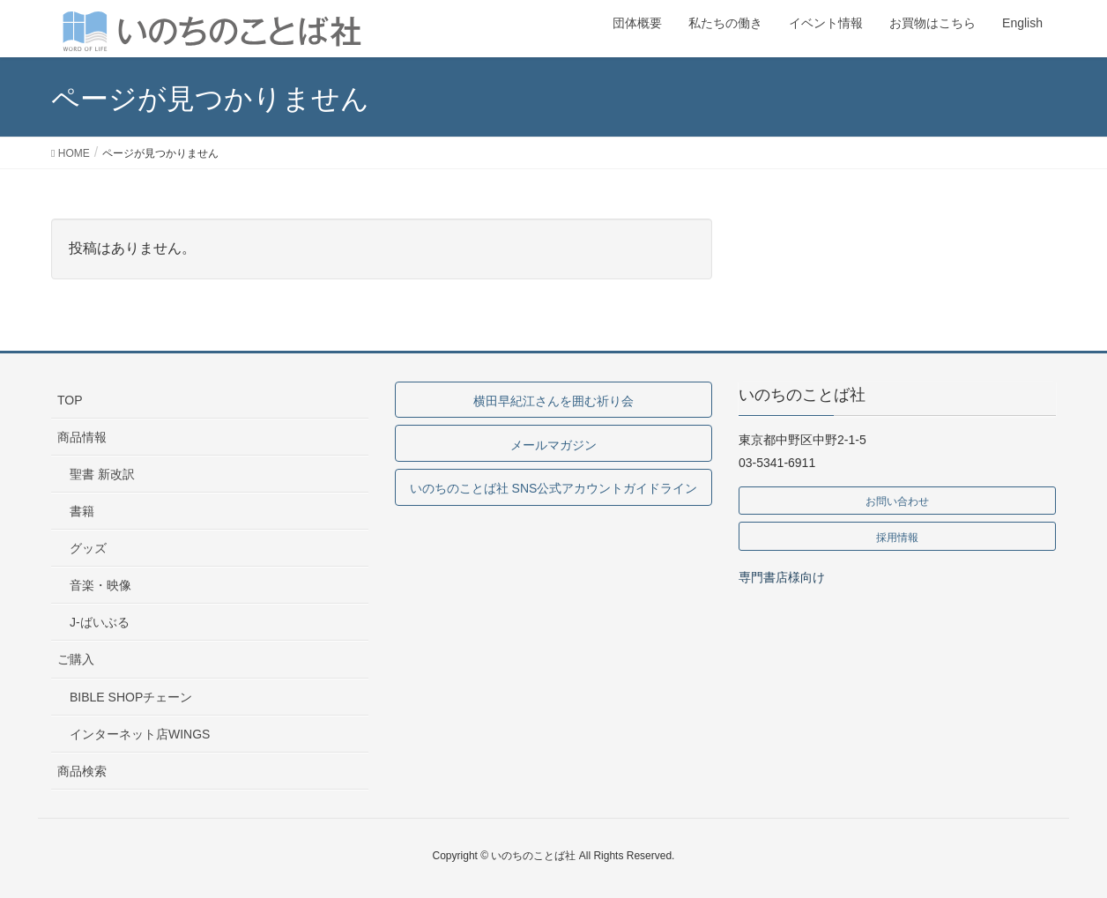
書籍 (82, 511)
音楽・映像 (100, 585)
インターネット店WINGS (140, 734)
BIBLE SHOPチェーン (131, 697)
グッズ (88, 548)
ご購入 (75, 659)
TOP (70, 400)
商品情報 (82, 437)
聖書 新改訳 (102, 474)
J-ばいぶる (100, 622)
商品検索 (82, 771)
